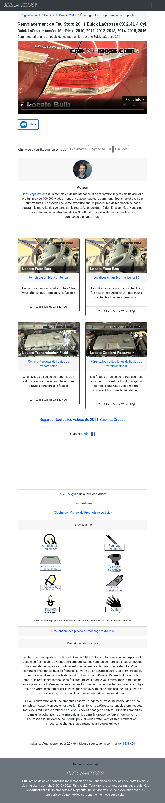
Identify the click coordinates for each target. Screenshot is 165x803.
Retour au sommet (85, 764)
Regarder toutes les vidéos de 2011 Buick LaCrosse (82, 419)
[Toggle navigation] (156, 5)
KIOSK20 (129, 743)
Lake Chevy (66, 494)
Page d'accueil (30, 15)
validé (28, 124)
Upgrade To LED (100, 149)
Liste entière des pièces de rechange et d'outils (82, 631)
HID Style (121, 149)
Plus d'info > (134, 99)
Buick (48, 15)
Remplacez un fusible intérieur (48, 277)
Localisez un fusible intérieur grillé (116, 277)
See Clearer (78, 149)
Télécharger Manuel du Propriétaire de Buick (82, 512)
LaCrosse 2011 (66, 15)
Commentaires (82, 503)
